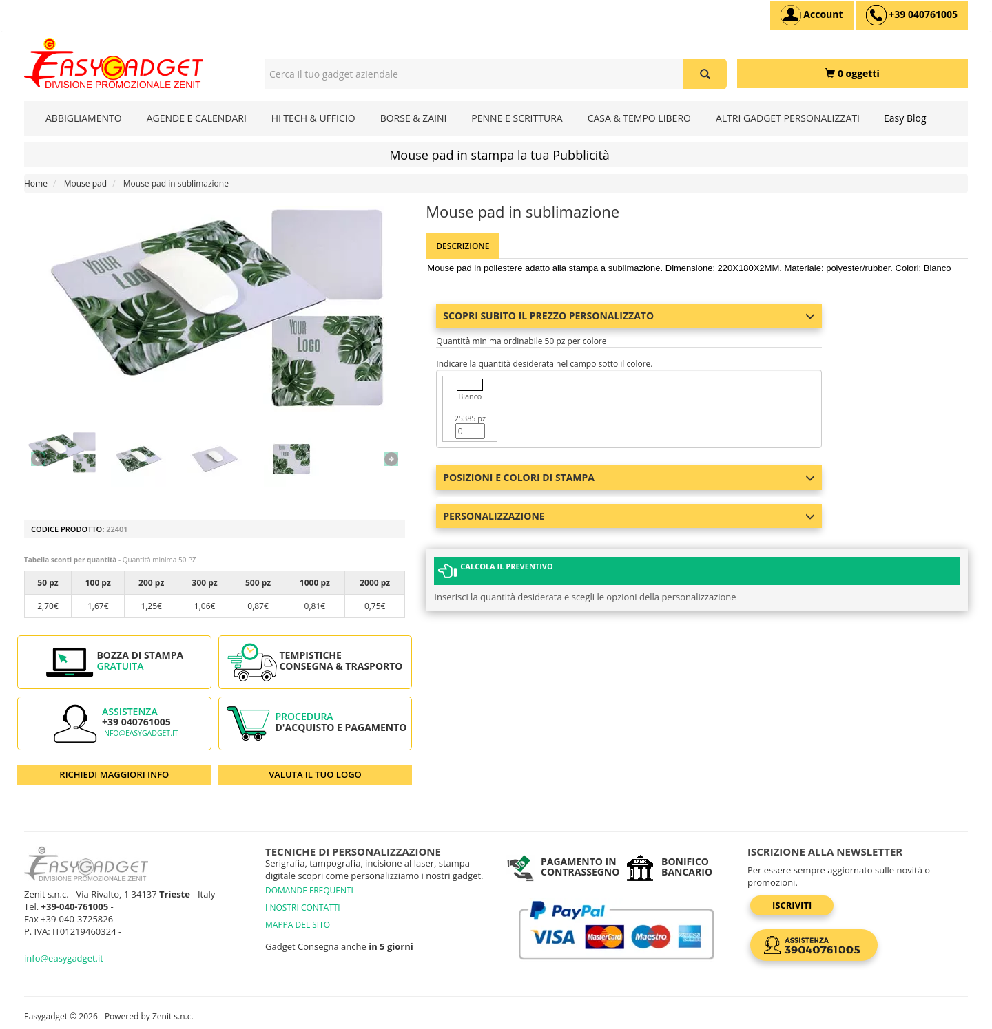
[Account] (812, 15)
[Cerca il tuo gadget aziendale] (705, 74)
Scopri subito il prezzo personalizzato (629, 315)
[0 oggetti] (852, 73)
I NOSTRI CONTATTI (302, 907)
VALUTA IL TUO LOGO (315, 774)
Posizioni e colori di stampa (629, 477)
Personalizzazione (629, 515)
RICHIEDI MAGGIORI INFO (114, 774)
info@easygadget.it (140, 733)
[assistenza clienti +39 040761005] (912, 15)
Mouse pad (85, 183)
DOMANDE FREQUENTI (309, 890)
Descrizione (462, 246)
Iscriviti (792, 905)
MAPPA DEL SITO (297, 925)
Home (36, 183)
